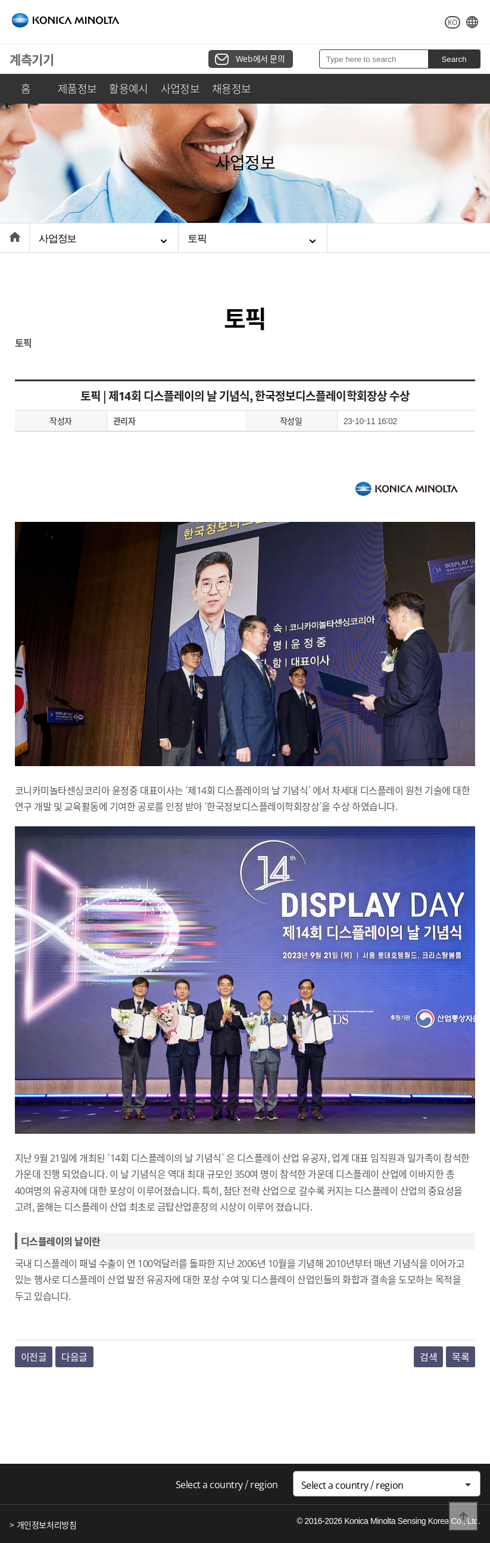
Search (453, 59)
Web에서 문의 (260, 58)
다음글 (74, 1356)
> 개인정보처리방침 (43, 1524)
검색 (428, 1356)
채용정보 (231, 88)
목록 (460, 1356)
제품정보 (77, 88)
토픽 (197, 238)
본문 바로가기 (0, 0)
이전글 (34, 1356)
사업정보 (180, 88)
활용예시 (128, 88)
